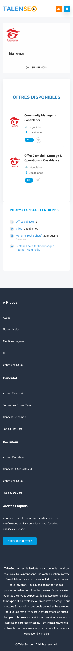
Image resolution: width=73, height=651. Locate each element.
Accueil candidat (13, 393)
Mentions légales (13, 341)
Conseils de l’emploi (15, 416)
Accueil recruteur (13, 457)
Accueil (7, 317)
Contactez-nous (13, 364)
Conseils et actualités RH (18, 469)
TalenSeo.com (26, 644)
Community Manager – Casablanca (40, 118)
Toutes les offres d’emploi (19, 405)
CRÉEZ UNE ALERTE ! (20, 541)
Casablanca (31, 228)
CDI (29, 180)
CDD (29, 140)
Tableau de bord (13, 428)
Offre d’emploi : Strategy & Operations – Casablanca (43, 158)
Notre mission (11, 329)
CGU (5, 353)
